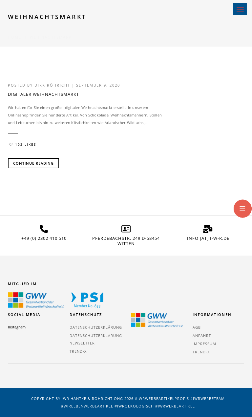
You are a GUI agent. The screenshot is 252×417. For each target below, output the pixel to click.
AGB (197, 327)
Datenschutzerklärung (96, 327)
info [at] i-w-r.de (208, 238)
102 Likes (22, 144)
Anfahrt (202, 335)
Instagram (17, 326)
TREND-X (78, 351)
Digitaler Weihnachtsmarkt (43, 94)
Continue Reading (33, 163)
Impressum (204, 343)
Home (14, 29)
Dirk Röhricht (52, 85)
